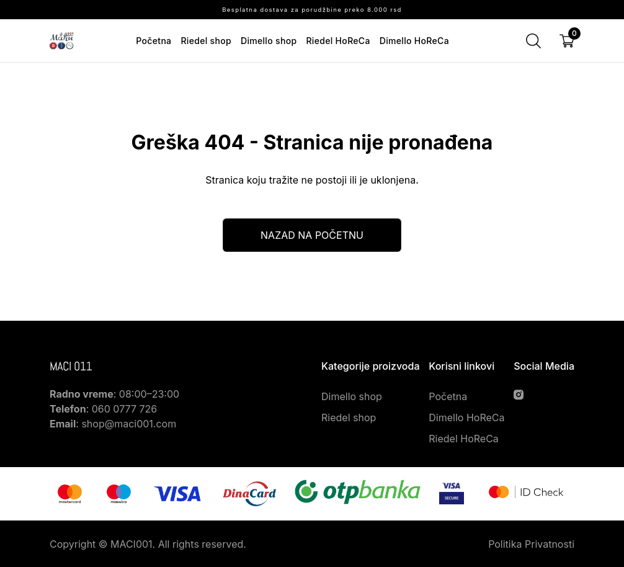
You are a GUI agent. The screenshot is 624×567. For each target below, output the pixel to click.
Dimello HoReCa (414, 41)
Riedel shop (206, 41)
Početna (153, 41)
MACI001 (131, 544)
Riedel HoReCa (338, 41)
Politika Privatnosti (531, 544)
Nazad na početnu (312, 235)
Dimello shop (268, 41)
